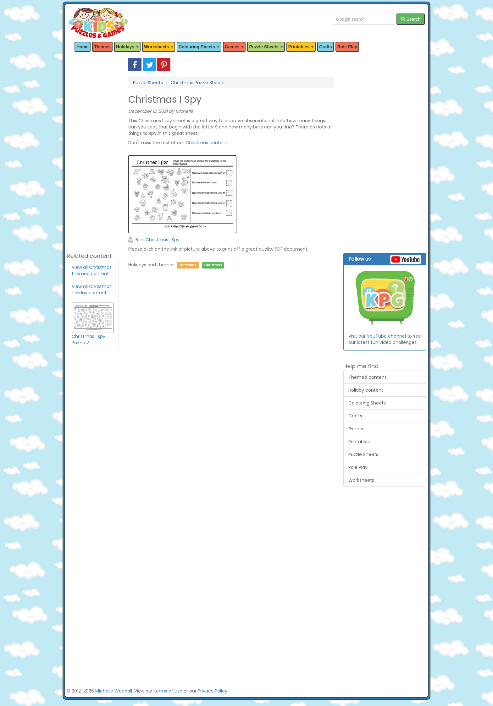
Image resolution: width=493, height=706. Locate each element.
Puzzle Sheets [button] (266, 46)
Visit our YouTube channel (377, 336)
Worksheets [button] (158, 46)
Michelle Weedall (113, 691)
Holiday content (365, 390)
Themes (102, 46)
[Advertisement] (93, 152)
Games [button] (234, 46)
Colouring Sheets (367, 403)
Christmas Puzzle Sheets (197, 82)
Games (356, 429)
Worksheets (361, 480)
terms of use (168, 691)
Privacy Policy (212, 691)
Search (410, 19)
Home (82, 46)
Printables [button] (301, 46)
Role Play (347, 46)
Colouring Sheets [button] (199, 46)
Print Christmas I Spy (154, 239)
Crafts (325, 46)
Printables (359, 441)
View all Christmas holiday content (92, 289)
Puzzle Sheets (148, 82)
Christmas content (206, 142)
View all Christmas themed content (92, 270)
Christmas (187, 265)
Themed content (367, 377)
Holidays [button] (127, 46)
